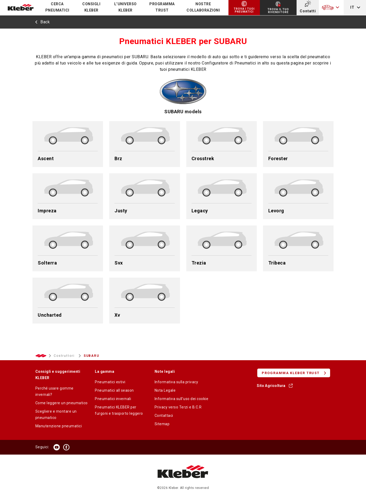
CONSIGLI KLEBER (91, 7)
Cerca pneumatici (57, 7)
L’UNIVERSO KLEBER (125, 7)
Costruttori (65, 356)
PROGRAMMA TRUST (162, 7)
